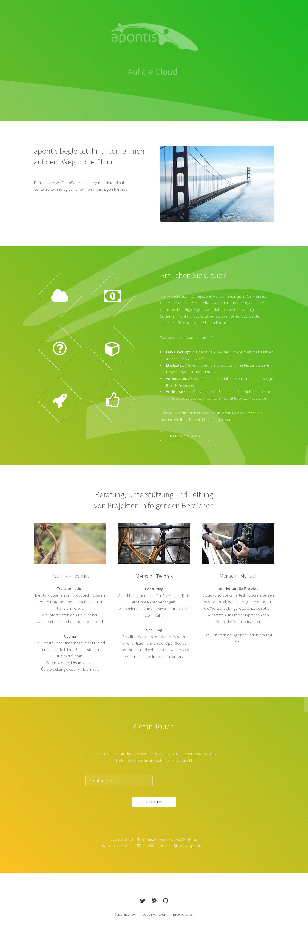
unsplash (188, 914)
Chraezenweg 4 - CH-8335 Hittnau (169, 839)
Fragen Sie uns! (185, 436)
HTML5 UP (159, 914)
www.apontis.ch (191, 845)
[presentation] (190, 780)
